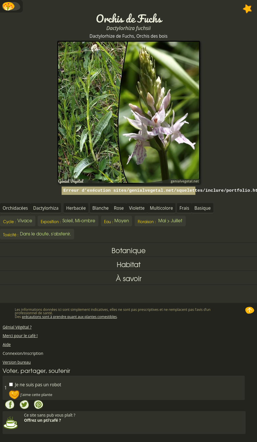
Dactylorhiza (45, 208)
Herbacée (76, 208)
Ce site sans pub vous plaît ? (134, 417)
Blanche (100, 208)
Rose (119, 208)
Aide (7, 344)
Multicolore (161, 208)
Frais (184, 208)
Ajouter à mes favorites (247, 8)
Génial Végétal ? (17, 327)
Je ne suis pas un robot (35, 384)
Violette (136, 208)
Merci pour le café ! (20, 335)
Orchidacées (15, 208)
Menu (11, 6)
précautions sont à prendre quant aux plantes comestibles (69, 316)
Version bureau (17, 362)
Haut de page (249, 310)
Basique (203, 208)
